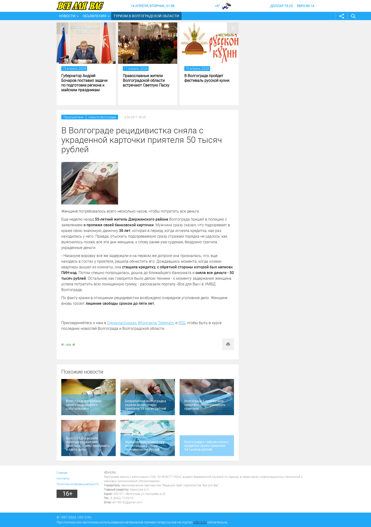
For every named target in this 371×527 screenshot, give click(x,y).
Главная (62, 473)
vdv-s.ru (200, 522)
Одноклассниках (121, 322)
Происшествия (74, 117)
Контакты (63, 478)
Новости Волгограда (102, 117)
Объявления (94, 15)
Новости (67, 15)
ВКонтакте (147, 322)
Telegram (166, 322)
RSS (181, 322)
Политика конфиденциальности (78, 484)
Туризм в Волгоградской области (146, 15)
